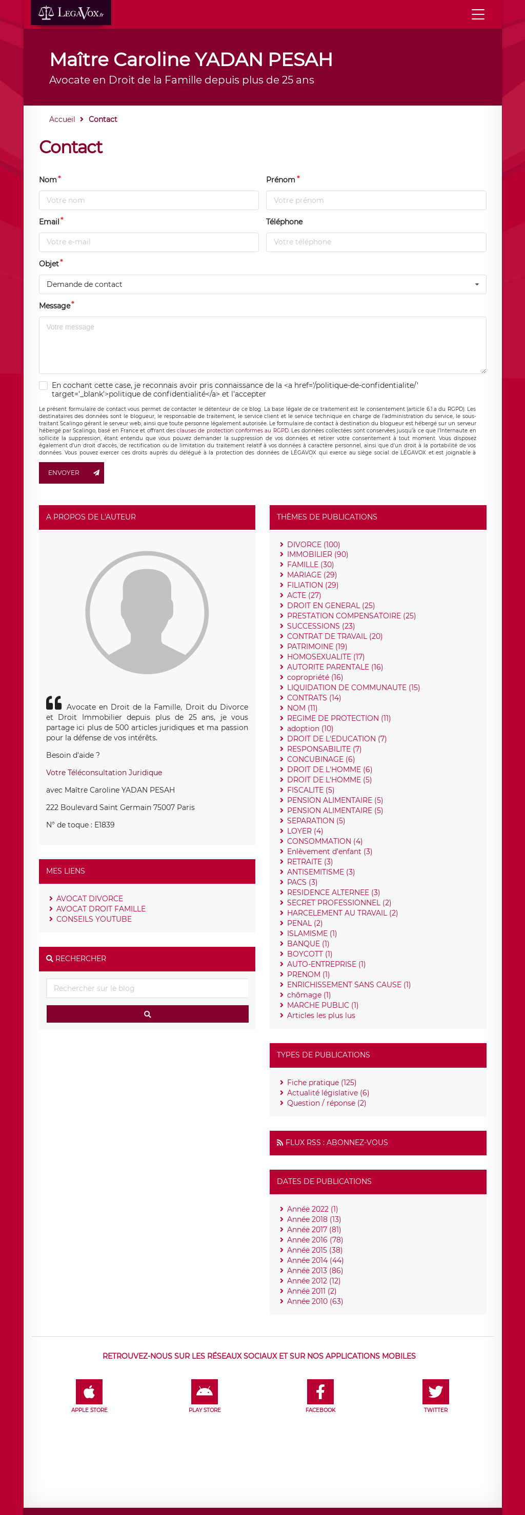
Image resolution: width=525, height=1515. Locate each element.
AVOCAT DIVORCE (89, 898)
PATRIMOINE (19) (317, 646)
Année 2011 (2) (312, 1291)
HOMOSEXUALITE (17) (326, 656)
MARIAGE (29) (312, 574)
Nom (48, 179)
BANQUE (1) (308, 943)
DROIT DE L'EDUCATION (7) (337, 738)
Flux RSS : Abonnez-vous (337, 1142)
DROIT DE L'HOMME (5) (329, 779)
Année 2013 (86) (315, 1270)
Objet (49, 263)
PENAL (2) (305, 923)
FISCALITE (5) (311, 790)
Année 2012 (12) (314, 1280)
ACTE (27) (304, 595)
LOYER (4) (305, 831)
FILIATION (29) (313, 585)
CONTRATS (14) (314, 697)
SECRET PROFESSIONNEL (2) (339, 902)
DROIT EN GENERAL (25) (331, 605)
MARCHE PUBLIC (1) (323, 1005)
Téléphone (284, 221)
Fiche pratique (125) (322, 1082)
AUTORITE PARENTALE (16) (335, 667)
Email (49, 221)
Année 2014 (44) (315, 1260)
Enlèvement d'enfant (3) (330, 851)
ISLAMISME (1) (312, 933)
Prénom (280, 179)
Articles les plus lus (321, 1015)
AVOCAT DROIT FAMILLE (101, 909)
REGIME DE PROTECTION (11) (339, 718)
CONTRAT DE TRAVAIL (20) (335, 636)
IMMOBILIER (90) (318, 554)
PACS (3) (302, 882)
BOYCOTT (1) (310, 954)
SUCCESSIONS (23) (321, 626)
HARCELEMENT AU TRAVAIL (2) (342, 913)
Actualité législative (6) (328, 1092)
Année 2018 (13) (314, 1219)
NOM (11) (302, 708)
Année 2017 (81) (314, 1229)
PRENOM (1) (308, 974)
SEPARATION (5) (316, 820)
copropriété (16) (315, 677)
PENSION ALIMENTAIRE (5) (335, 800)
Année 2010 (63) (315, 1301)
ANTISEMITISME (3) (321, 872)
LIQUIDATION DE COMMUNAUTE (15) (353, 687)
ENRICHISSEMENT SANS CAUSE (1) (349, 984)
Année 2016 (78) (315, 1239)
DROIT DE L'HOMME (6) (330, 769)
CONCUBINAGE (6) (321, 759)
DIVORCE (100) (313, 544)
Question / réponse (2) (327, 1103)
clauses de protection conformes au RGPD (232, 430)
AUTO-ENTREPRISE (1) (326, 964)
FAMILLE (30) (310, 564)
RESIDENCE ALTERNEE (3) (333, 892)
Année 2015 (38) (315, 1250)
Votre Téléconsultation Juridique (104, 772)
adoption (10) (310, 728)
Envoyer (76, 473)
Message (54, 305)
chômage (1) (309, 995)
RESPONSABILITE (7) (324, 749)
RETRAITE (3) (310, 861)
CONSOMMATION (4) (325, 841)
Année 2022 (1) (312, 1209)
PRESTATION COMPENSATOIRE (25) (351, 615)
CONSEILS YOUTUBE (94, 919)
